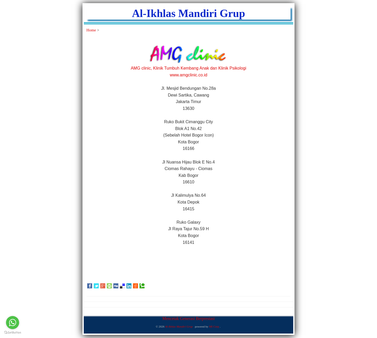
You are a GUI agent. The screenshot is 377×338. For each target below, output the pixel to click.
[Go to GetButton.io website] (12, 332)
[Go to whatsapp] (12, 322)
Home (91, 30)
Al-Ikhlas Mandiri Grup (188, 13)
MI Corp (214, 326)
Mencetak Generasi (179, 318)
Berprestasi (205, 318)
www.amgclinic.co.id (188, 75)
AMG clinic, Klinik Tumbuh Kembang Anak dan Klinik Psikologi (188, 68)
